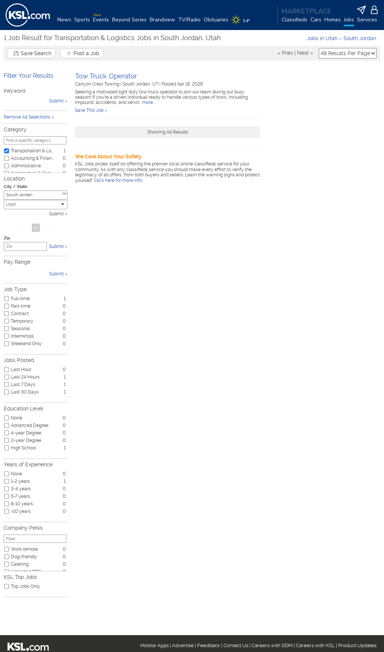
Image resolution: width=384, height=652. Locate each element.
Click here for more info (118, 180)
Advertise (183, 645)
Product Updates (357, 645)
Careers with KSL (315, 645)
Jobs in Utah (322, 38)
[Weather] (242, 23)
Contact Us (236, 645)
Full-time (20, 298)
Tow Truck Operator (106, 76)
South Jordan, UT (141, 84)
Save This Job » (91, 110)
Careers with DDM (272, 645)
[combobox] (36, 204)
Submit (56, 213)
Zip (7, 238)
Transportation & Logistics (32, 150)
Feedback (208, 645)
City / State (15, 186)
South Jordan (360, 38)
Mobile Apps (154, 645)
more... (148, 102)
